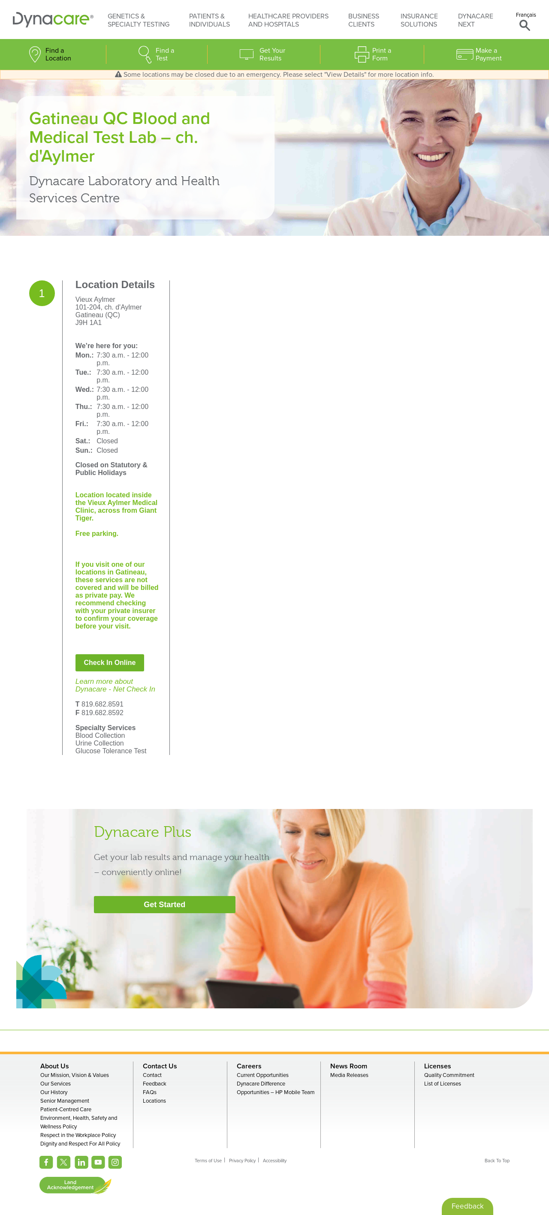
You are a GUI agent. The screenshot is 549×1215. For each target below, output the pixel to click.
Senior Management (64, 1101)
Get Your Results (272, 54)
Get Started (164, 904)
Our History (53, 1092)
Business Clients (363, 20)
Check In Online (110, 662)
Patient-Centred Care (65, 1109)
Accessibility (275, 1161)
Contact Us (160, 1066)
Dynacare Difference (261, 1083)
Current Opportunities (263, 1075)
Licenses (437, 1066)
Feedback (154, 1083)
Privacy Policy (242, 1161)
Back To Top (497, 1161)
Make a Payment (489, 54)
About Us (54, 1066)
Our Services (55, 1083)
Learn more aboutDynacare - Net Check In (115, 685)
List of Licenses (442, 1083)
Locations (154, 1101)
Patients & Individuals (209, 20)
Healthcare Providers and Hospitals (288, 20)
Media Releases (349, 1075)
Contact (152, 1075)
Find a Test (165, 54)
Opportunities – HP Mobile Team (276, 1092)
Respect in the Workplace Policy (78, 1135)
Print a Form (381, 54)
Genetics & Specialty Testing (138, 20)
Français (526, 15)
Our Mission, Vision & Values (74, 1075)
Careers (249, 1066)
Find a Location (58, 54)
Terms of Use (208, 1161)
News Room (348, 1066)
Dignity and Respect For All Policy (80, 1143)
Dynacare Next (475, 20)
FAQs (150, 1092)
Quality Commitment (449, 1075)
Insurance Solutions (419, 20)
